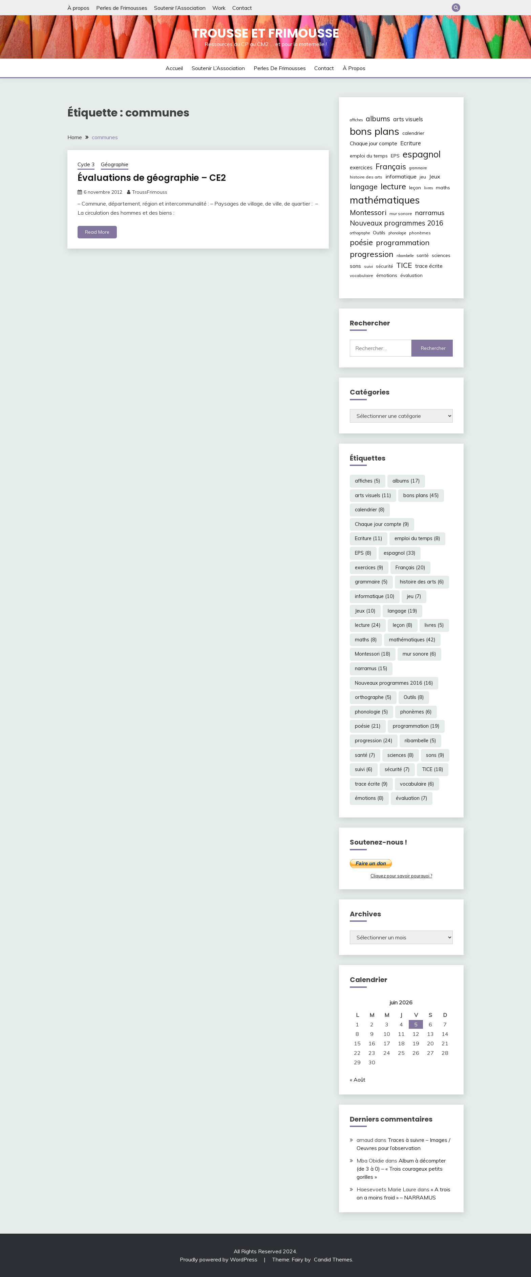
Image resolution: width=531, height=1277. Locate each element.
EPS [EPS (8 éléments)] (395, 156)
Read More (97, 232)
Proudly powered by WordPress (219, 1259)
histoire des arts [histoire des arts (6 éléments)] (366, 176)
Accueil (174, 68)
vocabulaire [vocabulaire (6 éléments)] (361, 275)
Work (219, 7)
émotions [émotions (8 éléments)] (386, 275)
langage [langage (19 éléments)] (364, 186)
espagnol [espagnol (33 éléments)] (422, 154)
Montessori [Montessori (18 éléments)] (368, 212)
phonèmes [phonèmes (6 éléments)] (420, 232)
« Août (357, 1079)
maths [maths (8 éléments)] (443, 188)
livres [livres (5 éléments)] (428, 188)
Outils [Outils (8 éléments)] (379, 233)
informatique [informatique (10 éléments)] (401, 176)
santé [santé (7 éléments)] (423, 255)
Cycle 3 (86, 164)
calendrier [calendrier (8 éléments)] (413, 133)
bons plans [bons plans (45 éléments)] (374, 131)
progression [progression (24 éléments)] (372, 254)
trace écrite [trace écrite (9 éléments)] (429, 266)
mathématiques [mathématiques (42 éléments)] (385, 200)
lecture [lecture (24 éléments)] (393, 186)
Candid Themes (333, 1259)
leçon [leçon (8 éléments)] (415, 188)
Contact (242, 7)
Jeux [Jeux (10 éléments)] (434, 176)
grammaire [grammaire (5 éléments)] (418, 168)
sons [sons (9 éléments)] (355, 266)
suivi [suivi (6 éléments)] (368, 266)
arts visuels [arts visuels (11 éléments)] (408, 119)
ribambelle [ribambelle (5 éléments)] (405, 255)
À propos (78, 7)
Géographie (114, 164)
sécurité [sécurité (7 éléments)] (384, 266)
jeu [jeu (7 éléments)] (423, 176)
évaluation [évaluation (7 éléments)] (411, 275)
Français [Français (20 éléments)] (391, 166)
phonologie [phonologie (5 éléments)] (397, 233)
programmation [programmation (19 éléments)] (402, 242)
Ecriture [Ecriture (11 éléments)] (410, 143)
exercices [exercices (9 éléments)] (361, 167)
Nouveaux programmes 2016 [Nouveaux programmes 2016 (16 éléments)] (396, 223)
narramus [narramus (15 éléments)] (430, 212)
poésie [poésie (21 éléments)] (361, 242)
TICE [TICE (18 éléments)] (404, 265)
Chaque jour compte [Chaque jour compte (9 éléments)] (373, 143)
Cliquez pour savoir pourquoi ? (401, 875)
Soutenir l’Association (180, 7)
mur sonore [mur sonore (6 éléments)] (400, 213)
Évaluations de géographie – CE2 (152, 178)
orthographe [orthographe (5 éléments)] (360, 233)
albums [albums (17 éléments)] (378, 118)
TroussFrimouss (149, 192)
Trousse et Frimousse (265, 33)
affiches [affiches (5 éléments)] (356, 120)
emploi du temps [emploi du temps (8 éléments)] (369, 156)
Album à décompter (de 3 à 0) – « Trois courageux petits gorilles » (401, 1168)
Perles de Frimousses (121, 7)
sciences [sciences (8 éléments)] (441, 255)
